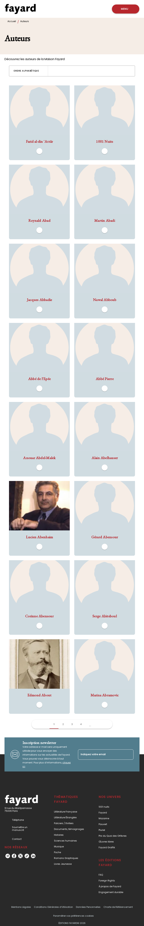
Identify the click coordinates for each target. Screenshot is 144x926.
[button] (28, 71)
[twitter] (20, 856)
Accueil (12, 21)
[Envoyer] (129, 754)
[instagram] (7, 856)
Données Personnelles (88, 907)
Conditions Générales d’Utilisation (53, 907)
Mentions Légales (21, 907)
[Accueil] (20, 9)
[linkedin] (33, 856)
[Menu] (126, 9)
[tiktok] (27, 856)
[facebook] (14, 856)
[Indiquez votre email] (101, 754)
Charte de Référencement (118, 907)
